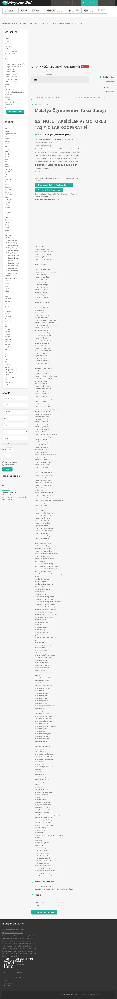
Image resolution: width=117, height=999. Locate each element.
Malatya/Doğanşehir (13, 254)
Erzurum (8, 191)
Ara (7, 470)
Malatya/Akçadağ (12, 241)
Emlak (7, 42)
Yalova (7, 358)
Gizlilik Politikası (19, 972)
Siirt (6, 305)
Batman (7, 345)
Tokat (7, 315)
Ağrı (6, 137)
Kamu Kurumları (10, 91)
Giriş (68, 3)
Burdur (7, 165)
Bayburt (7, 338)
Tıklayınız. (74, 195)
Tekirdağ (8, 313)
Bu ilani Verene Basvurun (49, 99)
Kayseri (7, 224)
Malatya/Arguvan (12, 247)
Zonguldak (8, 333)
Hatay (7, 206)
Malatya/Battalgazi (12, 249)
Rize (6, 297)
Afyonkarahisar (10, 135)
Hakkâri (7, 203)
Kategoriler (58, 3)
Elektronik (8, 48)
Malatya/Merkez (12, 267)
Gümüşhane (9, 201)
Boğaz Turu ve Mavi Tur (14, 68)
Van (6, 328)
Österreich (8, 106)
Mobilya (7, 40)
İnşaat (7, 86)
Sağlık (7, 60)
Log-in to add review (44, 913)
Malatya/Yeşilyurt (12, 274)
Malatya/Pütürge (12, 269)
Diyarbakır (8, 181)
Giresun (7, 198)
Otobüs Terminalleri (13, 75)
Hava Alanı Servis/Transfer (15, 65)
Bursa (7, 168)
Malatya (7, 239)
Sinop (7, 307)
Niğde (7, 292)
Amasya (7, 140)
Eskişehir (8, 193)
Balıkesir (8, 153)
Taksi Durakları (11, 78)
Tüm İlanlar (8, 974)
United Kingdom (10, 103)
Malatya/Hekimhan (13, 259)
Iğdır (6, 356)
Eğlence (7, 98)
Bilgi (6, 108)
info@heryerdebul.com (16, 931)
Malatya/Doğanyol (12, 257)
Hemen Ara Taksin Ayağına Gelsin (53, 186)
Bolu (6, 163)
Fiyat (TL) (7, 445)
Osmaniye (8, 366)
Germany (8, 101)
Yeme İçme (8, 88)
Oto (6, 58)
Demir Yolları (10, 73)
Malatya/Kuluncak (12, 264)
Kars (6, 219)
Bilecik (7, 155)
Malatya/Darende (12, 252)
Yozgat (7, 330)
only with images (10, 463)
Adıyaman (8, 132)
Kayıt (77, 3)
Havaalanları (10, 70)
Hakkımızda (20, 966)
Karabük (8, 361)
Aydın (7, 150)
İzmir (6, 216)
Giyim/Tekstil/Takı (11, 55)
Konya (7, 234)
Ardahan (8, 353)
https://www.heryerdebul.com (12, 934)
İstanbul (8, 214)
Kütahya (8, 236)
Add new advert (15, 113)
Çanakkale (8, 170)
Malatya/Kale (10, 262)
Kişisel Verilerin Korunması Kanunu (8, 983)
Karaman (8, 340)
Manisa (7, 277)
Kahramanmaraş (11, 279)
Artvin (7, 148)
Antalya (7, 145)
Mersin (7, 211)
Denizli (7, 178)
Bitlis (6, 160)
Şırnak (7, 348)
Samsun (8, 302)
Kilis (6, 363)
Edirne (7, 183)
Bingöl (7, 158)
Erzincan (8, 188)
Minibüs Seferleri (12, 80)
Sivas (7, 310)
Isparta (7, 208)
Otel (6, 50)
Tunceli (7, 320)
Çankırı (7, 173)
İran (6, 381)
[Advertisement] (73, 47)
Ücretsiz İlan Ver (89, 3)
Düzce (7, 368)
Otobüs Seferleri (12, 83)
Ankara (7, 142)
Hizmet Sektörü (10, 96)
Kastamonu (9, 221)
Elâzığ (7, 186)
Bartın (7, 351)
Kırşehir (7, 229)
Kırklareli (8, 226)
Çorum (7, 176)
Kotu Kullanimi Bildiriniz (87, 99)
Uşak (6, 325)
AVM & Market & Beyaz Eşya (14, 93)
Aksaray (8, 335)
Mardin (7, 282)
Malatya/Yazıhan (12, 272)
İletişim (102, 3)
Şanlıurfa (8, 323)
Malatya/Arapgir (11, 244)
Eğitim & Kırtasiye (11, 53)
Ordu (6, 295)
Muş (6, 287)
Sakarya (8, 300)
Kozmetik (8, 45)
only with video (9, 466)
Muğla (7, 285)
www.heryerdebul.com (24, 942)
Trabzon (8, 318)
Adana (7, 130)
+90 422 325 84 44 (109, 92)
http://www (44, 198)
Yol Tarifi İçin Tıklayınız (49, 191)
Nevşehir (8, 290)
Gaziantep (8, 196)
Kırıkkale (8, 343)
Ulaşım (7, 63)
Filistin (7, 386)
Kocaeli (7, 231)
